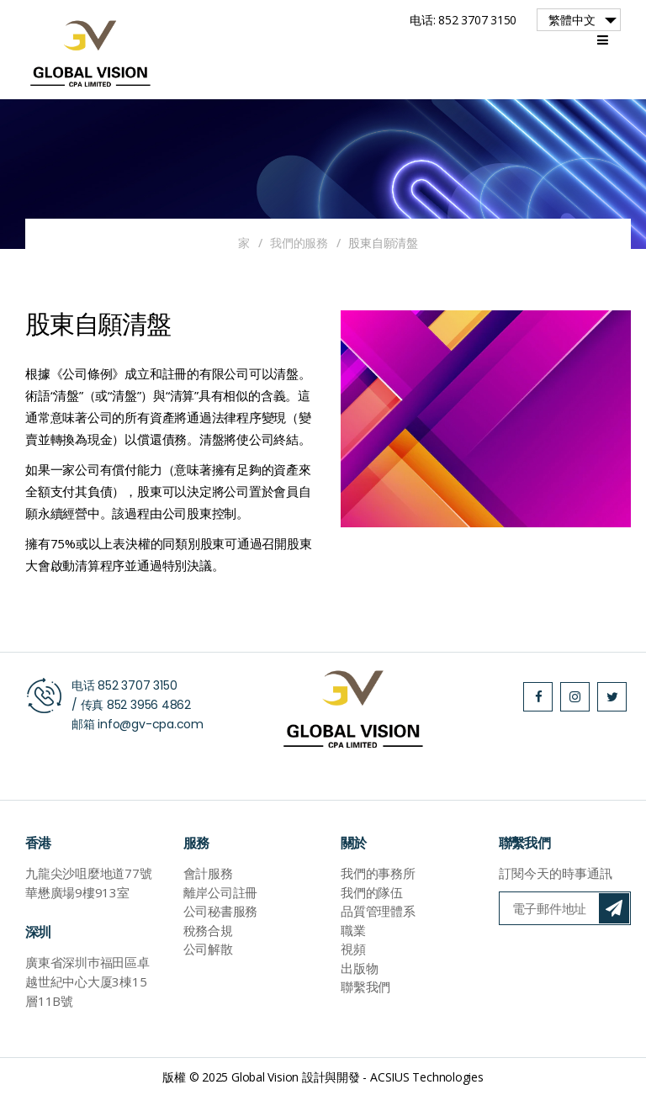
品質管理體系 (378, 910)
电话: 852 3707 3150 (463, 20)
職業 (353, 930)
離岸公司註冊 (220, 892)
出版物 (359, 968)
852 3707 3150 (137, 685)
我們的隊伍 (372, 892)
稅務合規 (208, 930)
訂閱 (614, 908)
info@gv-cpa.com (151, 724)
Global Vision (265, 1077)
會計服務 (208, 873)
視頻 (353, 948)
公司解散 (208, 948)
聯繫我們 (365, 986)
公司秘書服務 (220, 910)
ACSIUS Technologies (427, 1077)
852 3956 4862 (149, 704)
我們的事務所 (378, 873)
